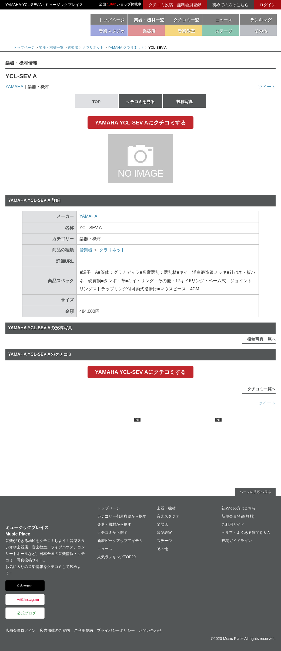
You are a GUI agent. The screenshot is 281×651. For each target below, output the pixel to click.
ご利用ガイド (233, 524)
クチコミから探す (112, 532)
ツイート (267, 86)
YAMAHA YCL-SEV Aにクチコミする (140, 123)
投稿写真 (184, 101)
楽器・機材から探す (114, 524)
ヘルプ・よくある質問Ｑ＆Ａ (246, 532)
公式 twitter (24, 585)
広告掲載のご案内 (55, 630)
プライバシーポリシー (116, 630)
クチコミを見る (140, 101)
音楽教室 (164, 532)
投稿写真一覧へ (261, 339)
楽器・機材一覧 (149, 20)
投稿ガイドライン (237, 540)
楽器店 (162, 524)
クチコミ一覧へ (261, 389)
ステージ (164, 540)
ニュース (223, 20)
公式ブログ (26, 613)
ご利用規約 (83, 630)
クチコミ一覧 (186, 20)
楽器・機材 (166, 508)
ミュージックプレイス (43, 23)
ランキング (261, 20)
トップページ (112, 20)
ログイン (267, 4)
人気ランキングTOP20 (116, 557)
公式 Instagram (28, 599)
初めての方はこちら (230, 4)
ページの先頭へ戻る (255, 492)
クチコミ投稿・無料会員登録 (175, 4)
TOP (96, 101)
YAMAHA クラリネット (126, 47)
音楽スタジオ (168, 516)
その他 (162, 549)
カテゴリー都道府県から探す (121, 516)
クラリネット (92, 47)
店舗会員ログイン (20, 630)
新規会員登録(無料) (238, 516)
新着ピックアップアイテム (120, 540)
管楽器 (73, 47)
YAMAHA (14, 86)
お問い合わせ (150, 630)
